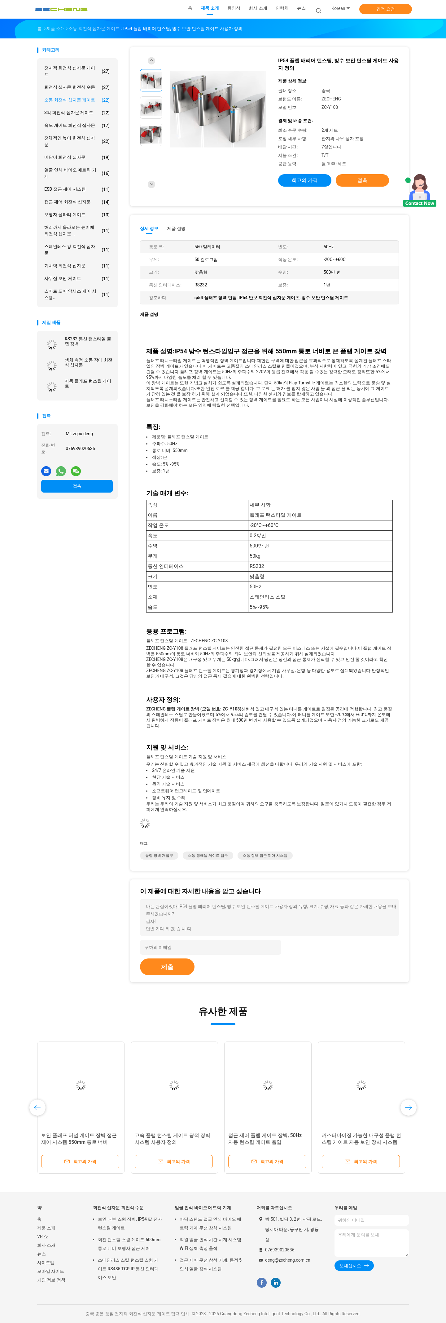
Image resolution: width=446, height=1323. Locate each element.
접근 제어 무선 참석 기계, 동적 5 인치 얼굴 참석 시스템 (211, 1264)
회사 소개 (46, 1245)
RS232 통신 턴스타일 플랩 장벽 (88, 341)
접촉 (77, 486)
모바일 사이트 (50, 1271)
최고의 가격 (305, 180)
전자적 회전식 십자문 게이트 (77, 71)
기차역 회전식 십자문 (77, 266)
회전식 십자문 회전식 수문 (77, 87)
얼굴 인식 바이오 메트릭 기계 (77, 173)
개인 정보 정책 (51, 1279)
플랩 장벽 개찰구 (159, 855)
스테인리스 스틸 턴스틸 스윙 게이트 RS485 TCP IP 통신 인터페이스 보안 (128, 1269)
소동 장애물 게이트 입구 (208, 855)
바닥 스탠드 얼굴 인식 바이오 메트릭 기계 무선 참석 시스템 (210, 1223)
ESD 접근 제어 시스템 (77, 189)
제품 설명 (176, 228)
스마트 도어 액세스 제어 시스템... (77, 294)
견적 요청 (385, 9)
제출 (167, 967)
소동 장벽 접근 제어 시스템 (265, 855)
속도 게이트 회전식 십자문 (77, 125)
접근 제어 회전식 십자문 (77, 202)
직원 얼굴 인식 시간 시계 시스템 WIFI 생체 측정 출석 (210, 1244)
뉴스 (41, 1253)
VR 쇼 (42, 1236)
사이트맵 (46, 1262)
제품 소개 (46, 1227)
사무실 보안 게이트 (77, 279)
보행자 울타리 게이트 (77, 215)
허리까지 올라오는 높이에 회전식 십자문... (77, 230)
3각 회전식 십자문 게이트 (77, 113)
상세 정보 (149, 228)
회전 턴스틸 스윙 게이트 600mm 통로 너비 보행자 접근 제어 (129, 1244)
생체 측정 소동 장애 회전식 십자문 (88, 362)
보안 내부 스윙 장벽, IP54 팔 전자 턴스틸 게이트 (130, 1223)
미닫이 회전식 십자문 (77, 157)
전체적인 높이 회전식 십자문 (77, 141)
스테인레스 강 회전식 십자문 (77, 249)
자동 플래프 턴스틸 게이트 (88, 383)
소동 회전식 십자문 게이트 (77, 100)
